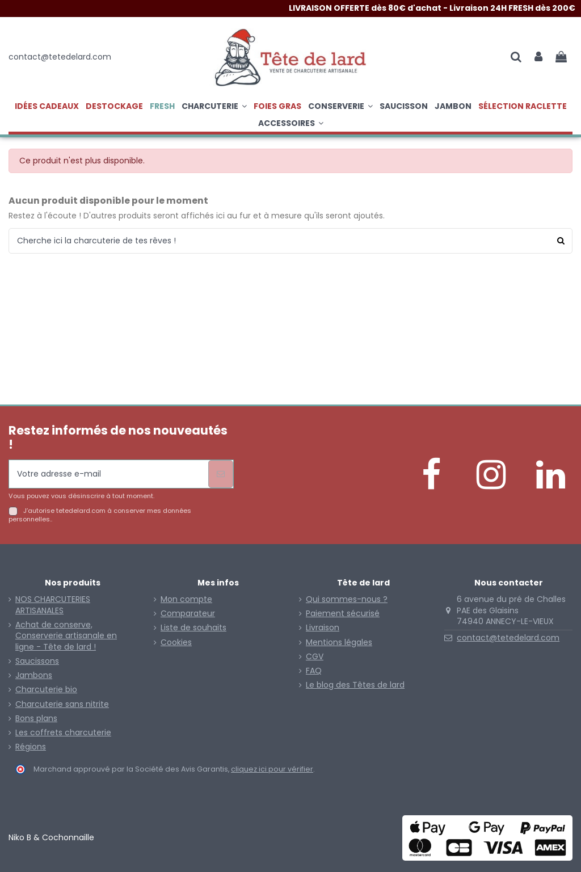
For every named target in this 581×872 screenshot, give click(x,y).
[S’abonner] (220, 474)
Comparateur (188, 613)
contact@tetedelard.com (508, 637)
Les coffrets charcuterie (63, 732)
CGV (314, 656)
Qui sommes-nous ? (347, 599)
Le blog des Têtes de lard (355, 685)
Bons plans (36, 718)
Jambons (33, 675)
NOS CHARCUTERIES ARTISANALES (52, 605)
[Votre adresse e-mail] (108, 474)
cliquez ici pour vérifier (272, 769)
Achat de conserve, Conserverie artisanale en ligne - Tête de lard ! (66, 636)
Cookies (176, 642)
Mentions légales (339, 642)
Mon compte (186, 599)
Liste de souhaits (193, 627)
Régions (30, 747)
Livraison (322, 627)
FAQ (314, 670)
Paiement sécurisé (343, 613)
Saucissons (37, 661)
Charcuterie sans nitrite (62, 704)
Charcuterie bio (46, 689)
